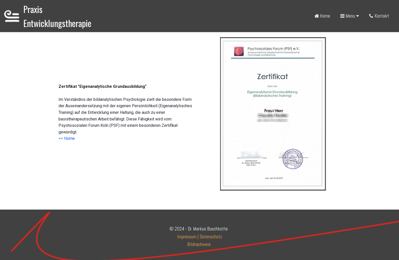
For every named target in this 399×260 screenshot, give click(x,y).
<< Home (67, 138)
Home (322, 16)
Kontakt (379, 16)
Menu (347, 16)
